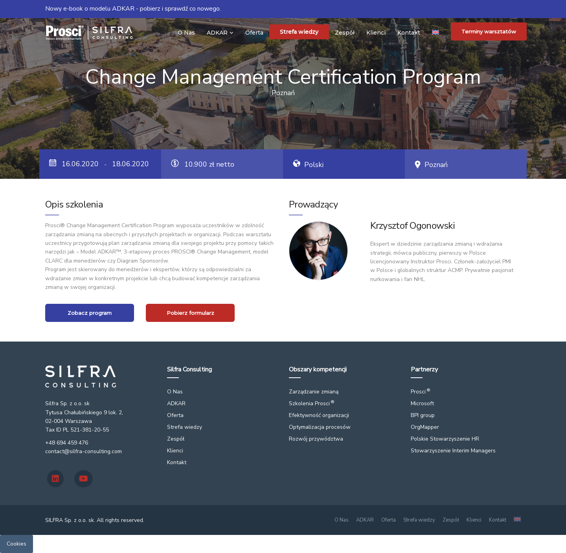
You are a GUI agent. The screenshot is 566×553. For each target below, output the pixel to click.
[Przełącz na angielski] (435, 32)
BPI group (423, 415)
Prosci (420, 391)
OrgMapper (425, 427)
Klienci (376, 32)
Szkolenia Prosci (311, 403)
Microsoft (422, 403)
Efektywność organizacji (319, 415)
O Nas (186, 32)
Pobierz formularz (190, 313)
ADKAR (217, 32)
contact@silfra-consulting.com (83, 451)
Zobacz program (90, 313)
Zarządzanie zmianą (313, 391)
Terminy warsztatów (488, 31)
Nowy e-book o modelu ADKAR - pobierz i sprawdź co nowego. (133, 8)
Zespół (345, 32)
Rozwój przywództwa (316, 439)
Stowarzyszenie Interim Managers (453, 450)
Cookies (16, 543)
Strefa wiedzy (299, 31)
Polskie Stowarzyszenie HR (445, 439)
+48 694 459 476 (66, 442)
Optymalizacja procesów (320, 427)
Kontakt (408, 32)
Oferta (254, 32)
